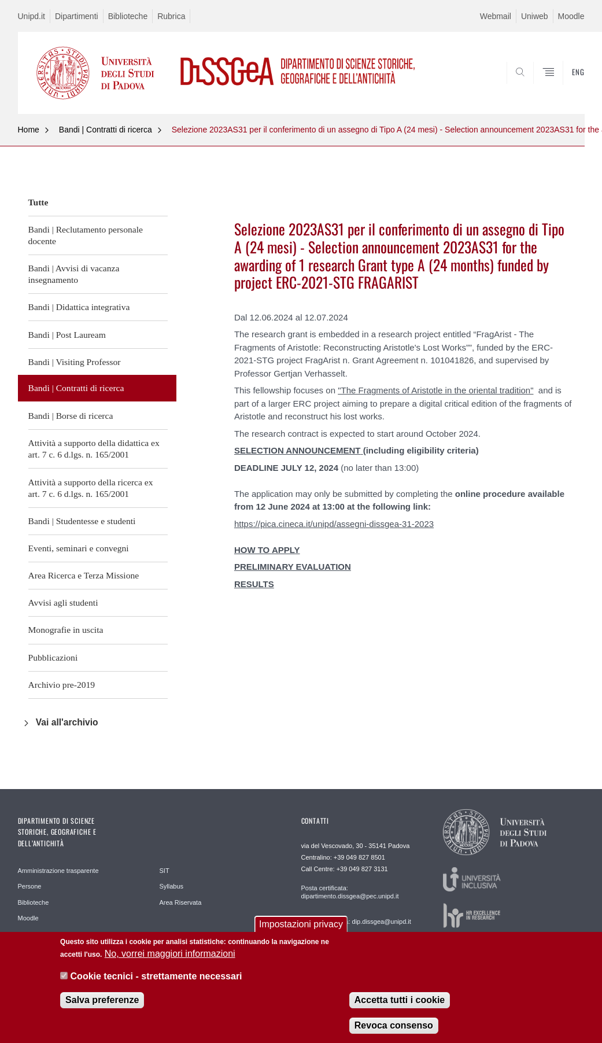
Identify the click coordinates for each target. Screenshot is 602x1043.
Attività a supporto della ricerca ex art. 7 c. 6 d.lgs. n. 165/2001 (90, 488)
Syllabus (172, 886)
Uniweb (534, 16)
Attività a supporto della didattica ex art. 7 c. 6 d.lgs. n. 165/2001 (94, 448)
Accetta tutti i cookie (399, 1000)
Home (28, 129)
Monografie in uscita (66, 630)
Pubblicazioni (53, 657)
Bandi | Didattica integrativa (79, 307)
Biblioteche (128, 16)
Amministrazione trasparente (58, 870)
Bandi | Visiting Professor (74, 362)
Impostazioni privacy (301, 924)
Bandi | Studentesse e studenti (82, 521)
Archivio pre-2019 (61, 685)
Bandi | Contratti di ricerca (105, 129)
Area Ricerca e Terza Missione (83, 575)
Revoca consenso (393, 1025)
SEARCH (536, 86)
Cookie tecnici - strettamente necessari (156, 976)
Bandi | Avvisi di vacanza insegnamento (74, 274)
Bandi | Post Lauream (67, 335)
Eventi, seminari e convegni (78, 548)
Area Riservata (181, 902)
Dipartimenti (76, 16)
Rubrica (171, 16)
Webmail (495, 16)
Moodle (571, 16)
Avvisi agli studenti (63, 602)
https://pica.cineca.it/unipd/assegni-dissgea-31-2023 (334, 524)
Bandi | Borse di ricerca (70, 416)
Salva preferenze (102, 1000)
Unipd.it (31, 16)
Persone (30, 886)
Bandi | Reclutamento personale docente (85, 235)
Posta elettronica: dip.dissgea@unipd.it (356, 921)
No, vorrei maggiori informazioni (170, 954)
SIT (164, 870)
